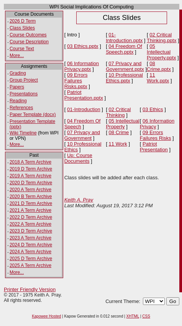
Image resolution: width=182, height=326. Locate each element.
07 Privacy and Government (82, 135)
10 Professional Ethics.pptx (124, 78)
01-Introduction (83, 109)
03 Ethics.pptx (82, 46)
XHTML (132, 316)
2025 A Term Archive (30, 265)
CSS (146, 316)
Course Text (22, 48)
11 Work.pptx (158, 78)
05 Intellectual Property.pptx (161, 52)
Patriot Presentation (154, 146)
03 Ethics (153, 109)
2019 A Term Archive (30, 176)
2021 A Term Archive (30, 210)
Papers (17, 87)
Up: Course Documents (78, 158)
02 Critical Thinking (118, 112)
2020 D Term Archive (31, 182)
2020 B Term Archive (31, 196)
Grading (18, 73)
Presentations (24, 94)
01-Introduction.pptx (124, 37)
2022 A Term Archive (30, 224)
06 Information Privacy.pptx (81, 66)
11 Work (118, 144)
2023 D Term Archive (31, 231)
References (21, 107)
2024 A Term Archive (30, 251)
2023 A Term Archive (30, 238)
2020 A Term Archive (30, 189)
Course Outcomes (28, 35)
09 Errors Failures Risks (155, 135)
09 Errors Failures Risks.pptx (76, 80)
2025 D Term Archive (31, 258)
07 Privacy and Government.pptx (125, 66)
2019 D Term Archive (31, 169)
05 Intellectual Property (122, 123)
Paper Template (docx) (33, 114)
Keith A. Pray (78, 200)
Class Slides (22, 28)
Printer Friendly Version (30, 289)
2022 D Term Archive (31, 217)
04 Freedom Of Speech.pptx (124, 49)
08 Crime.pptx (159, 66)
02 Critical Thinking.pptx (161, 37)
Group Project (24, 80)
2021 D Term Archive (31, 203)
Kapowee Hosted (46, 316)
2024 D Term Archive (31, 244)
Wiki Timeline (23, 133)
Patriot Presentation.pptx (83, 95)
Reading (18, 100)
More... (17, 55)
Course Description (29, 41)
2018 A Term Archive (30, 162)
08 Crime (119, 132)
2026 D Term (23, 21)
